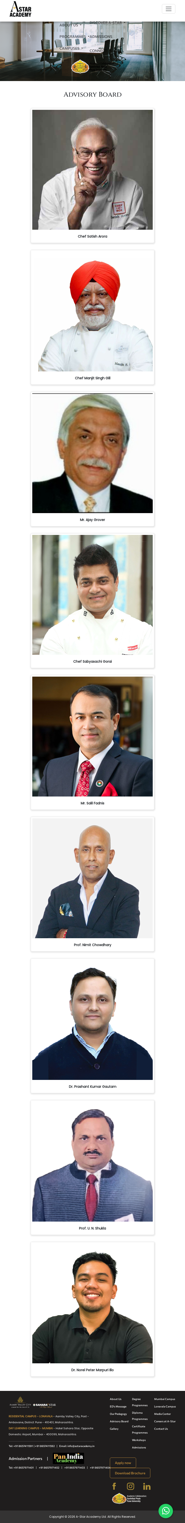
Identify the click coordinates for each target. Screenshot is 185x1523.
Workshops (139, 1439)
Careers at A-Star (165, 1421)
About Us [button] (69, 25)
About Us (115, 1398)
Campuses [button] (69, 48)
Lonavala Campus (165, 1406)
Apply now (123, 1463)
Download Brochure (130, 1473)
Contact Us (161, 1428)
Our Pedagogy (118, 1413)
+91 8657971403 (74, 1467)
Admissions (101, 36)
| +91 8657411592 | (46, 1445)
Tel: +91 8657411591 (21, 1445)
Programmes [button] (73, 36)
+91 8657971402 (49, 1467)
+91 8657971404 (100, 1467)
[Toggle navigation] (168, 9)
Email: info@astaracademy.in (76, 1445)
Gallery (114, 1428)
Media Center (162, 1413)
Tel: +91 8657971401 (21, 1467)
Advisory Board (119, 1421)
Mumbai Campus (164, 1398)
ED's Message (118, 1406)
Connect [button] (99, 50)
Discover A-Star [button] (106, 22)
